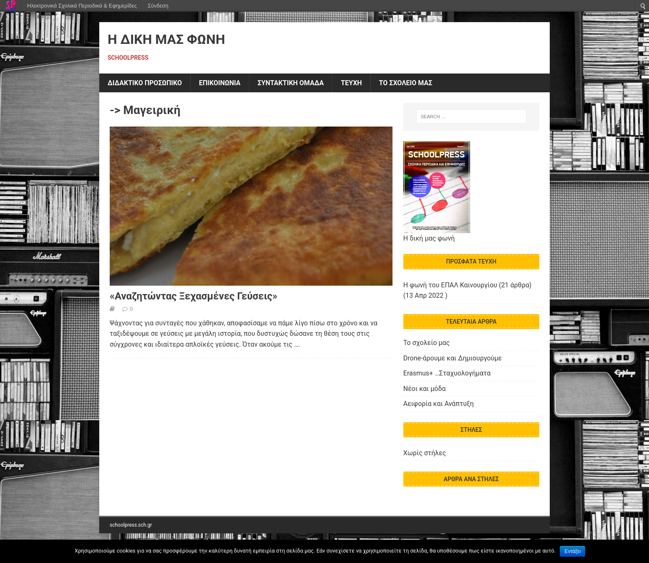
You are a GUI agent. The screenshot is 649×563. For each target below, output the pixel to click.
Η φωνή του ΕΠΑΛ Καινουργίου (450, 285)
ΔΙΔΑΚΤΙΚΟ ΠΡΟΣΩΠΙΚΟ (145, 83)
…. (297, 344)
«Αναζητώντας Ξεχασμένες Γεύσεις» (193, 296)
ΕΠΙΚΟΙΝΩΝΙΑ (220, 83)
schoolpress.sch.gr (131, 525)
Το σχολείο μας (426, 343)
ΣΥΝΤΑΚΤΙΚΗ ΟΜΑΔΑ (291, 83)
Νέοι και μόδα (424, 389)
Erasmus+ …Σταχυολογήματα (447, 373)
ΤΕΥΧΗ (351, 83)
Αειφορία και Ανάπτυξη (438, 404)
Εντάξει (572, 551)
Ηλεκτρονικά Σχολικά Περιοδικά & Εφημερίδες (82, 6)
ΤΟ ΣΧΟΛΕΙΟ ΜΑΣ (406, 83)
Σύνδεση (158, 6)
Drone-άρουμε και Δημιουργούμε (452, 358)
